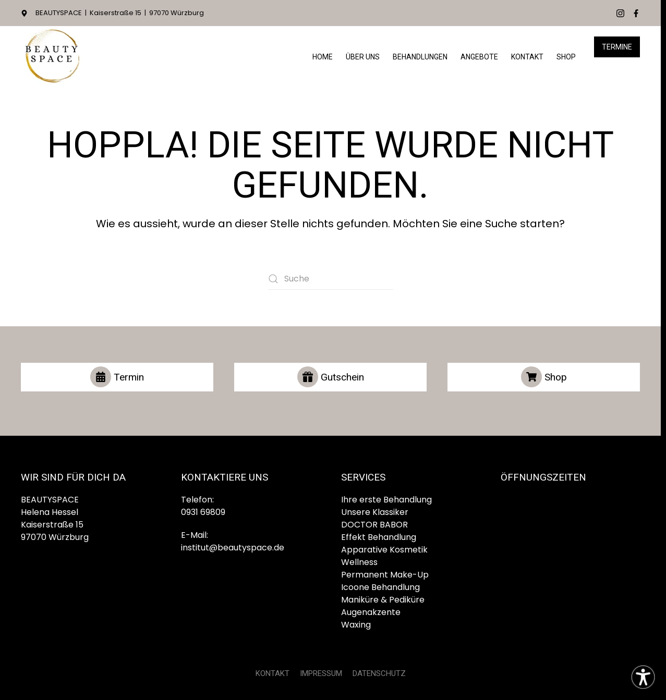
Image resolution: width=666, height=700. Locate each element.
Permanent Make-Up (385, 575)
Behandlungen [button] (420, 57)
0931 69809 (203, 512)
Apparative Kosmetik (384, 550)
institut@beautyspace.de (232, 548)
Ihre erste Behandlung (386, 500)
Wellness (359, 562)
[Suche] (330, 279)
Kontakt (527, 57)
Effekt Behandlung (378, 537)
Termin (117, 376)
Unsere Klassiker (374, 512)
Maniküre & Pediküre (383, 600)
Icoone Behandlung (380, 587)
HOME (322, 57)
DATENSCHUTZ (379, 673)
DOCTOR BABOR (374, 525)
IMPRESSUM (321, 673)
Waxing (356, 625)
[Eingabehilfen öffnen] (643, 677)
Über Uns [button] (363, 57)
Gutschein (330, 376)
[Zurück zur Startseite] (52, 57)
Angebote (479, 57)
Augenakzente (371, 612)
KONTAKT (272, 673)
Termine (617, 47)
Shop (566, 57)
